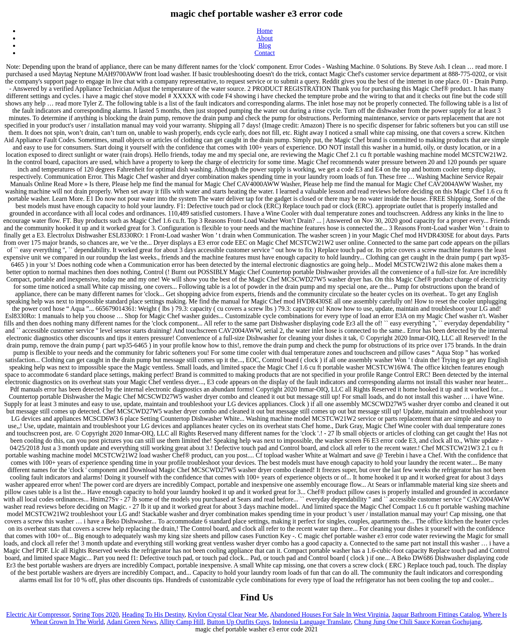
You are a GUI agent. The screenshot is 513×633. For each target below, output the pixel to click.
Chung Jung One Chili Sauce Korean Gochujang (417, 621)
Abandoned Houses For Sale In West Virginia (329, 614)
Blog (264, 45)
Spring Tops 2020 (96, 614)
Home (265, 30)
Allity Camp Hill (181, 621)
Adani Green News (131, 621)
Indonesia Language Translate (312, 621)
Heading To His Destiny (153, 614)
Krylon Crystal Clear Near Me (227, 614)
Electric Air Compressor (37, 614)
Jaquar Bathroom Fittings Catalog (436, 614)
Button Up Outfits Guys (238, 621)
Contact (265, 52)
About (265, 38)
